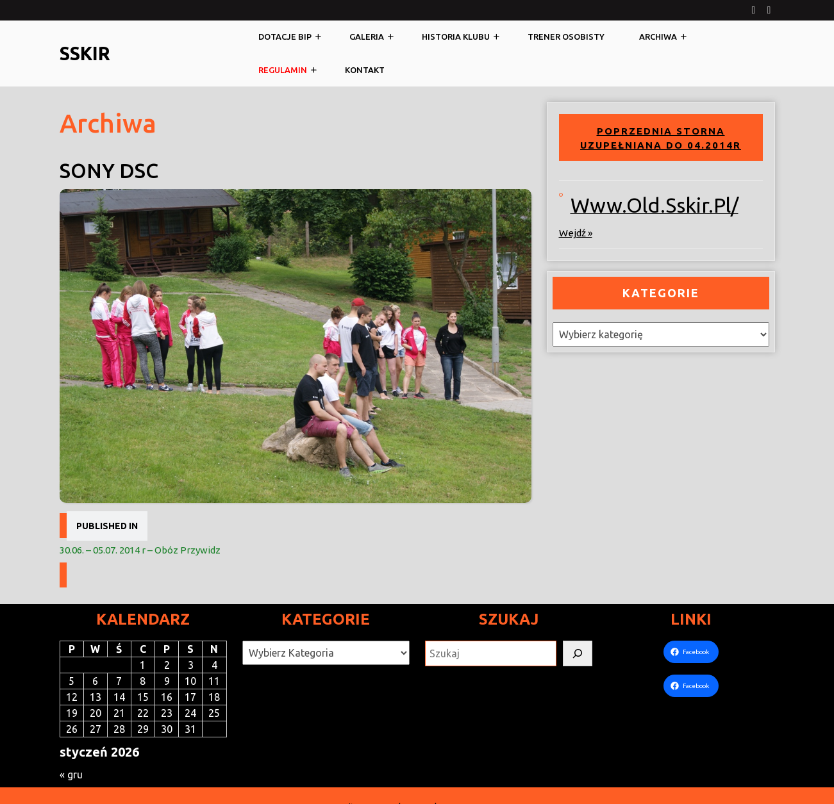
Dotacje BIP (285, 36)
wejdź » (575, 232)
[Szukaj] (577, 653)
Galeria (366, 36)
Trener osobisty (566, 36)
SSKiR (85, 53)
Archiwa (658, 36)
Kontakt (365, 69)
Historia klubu (456, 36)
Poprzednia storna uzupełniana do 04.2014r (660, 138)
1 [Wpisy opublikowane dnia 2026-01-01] (143, 665)
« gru (71, 774)
